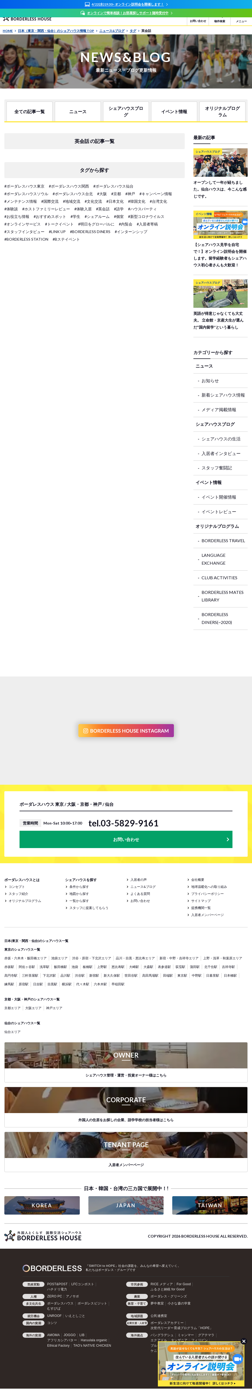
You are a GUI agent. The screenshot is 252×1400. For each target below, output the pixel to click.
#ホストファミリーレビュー (46, 209)
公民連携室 (159, 1316)
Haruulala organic (94, 1340)
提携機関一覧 (201, 908)
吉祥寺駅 (228, 967)
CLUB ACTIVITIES (219, 577)
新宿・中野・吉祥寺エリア (179, 958)
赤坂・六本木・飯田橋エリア (25, 958)
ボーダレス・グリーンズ (169, 1296)
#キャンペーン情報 (155, 193)
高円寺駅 (10, 975)
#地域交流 (71, 201)
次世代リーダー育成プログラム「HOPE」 (182, 1328)
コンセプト (17, 887)
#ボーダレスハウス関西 (69, 186)
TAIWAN (209, 1205)
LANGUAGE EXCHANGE (213, 558)
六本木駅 (100, 984)
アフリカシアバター (62, 1340)
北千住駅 (210, 967)
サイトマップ (201, 901)
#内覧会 (125, 224)
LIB (82, 1335)
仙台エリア (12, 1032)
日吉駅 (38, 984)
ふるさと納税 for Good (167, 1289)
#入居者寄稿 (147, 224)
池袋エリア (59, 958)
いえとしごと (75, 1316)
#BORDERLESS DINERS (90, 231)
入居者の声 (138, 880)
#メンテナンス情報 (20, 201)
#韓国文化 (136, 201)
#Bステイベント (66, 239)
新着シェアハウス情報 (223, 394)
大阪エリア (33, 1008)
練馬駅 (9, 984)
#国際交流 (50, 201)
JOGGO (69, 1335)
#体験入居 (83, 209)
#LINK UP (57, 231)
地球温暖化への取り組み (209, 887)
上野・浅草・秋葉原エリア (222, 958)
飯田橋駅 (60, 967)
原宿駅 (23, 984)
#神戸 (130, 193)
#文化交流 (93, 201)
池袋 (75, 967)
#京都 (116, 193)
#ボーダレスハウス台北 (73, 193)
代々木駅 (82, 984)
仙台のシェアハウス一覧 (22, 1023)
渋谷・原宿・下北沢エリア (91, 958)
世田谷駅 (131, 975)
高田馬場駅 (150, 975)
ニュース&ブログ (113, 31)
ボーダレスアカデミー (167, 1323)
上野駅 (102, 967)
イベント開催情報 (219, 496)
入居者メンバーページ (207, 915)
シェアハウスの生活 (221, 438)
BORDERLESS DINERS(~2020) (217, 618)
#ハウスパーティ (142, 209)
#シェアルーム (97, 216)
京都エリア (12, 1008)
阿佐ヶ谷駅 (27, 967)
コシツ (52, 1323)
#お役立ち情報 (16, 216)
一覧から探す (79, 901)
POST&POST (57, 1284)
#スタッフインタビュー (24, 231)
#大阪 (102, 193)
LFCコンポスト (82, 1284)
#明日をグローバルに (96, 224)
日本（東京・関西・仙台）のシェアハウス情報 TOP (58, 31)
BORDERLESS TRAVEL (223, 540)
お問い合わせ (126, 839)
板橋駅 (87, 967)
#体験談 (11, 209)
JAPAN (126, 1205)
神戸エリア (54, 1008)
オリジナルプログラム (222, 111)
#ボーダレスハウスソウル (26, 193)
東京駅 (182, 975)
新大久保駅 (112, 975)
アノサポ (72, 1296)
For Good (184, 1284)
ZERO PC (54, 1296)
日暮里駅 (212, 975)
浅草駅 (44, 967)
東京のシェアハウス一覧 (22, 949)
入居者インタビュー (221, 453)
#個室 (119, 216)
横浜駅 (67, 984)
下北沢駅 (49, 975)
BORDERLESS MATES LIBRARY (223, 596)
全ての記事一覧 (29, 111)
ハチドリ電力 (57, 1289)
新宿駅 (94, 975)
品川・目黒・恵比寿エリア (135, 958)
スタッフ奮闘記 (217, 467)
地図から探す (79, 894)
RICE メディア (162, 1284)
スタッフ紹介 (18, 894)
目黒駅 (52, 984)
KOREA (42, 1205)
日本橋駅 (230, 975)
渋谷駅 (80, 975)
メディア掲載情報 (219, 409)
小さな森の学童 (179, 1303)
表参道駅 (164, 967)
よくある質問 (140, 894)
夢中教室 (157, 1303)
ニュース (78, 111)
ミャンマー (186, 1335)
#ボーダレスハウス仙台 (113, 186)
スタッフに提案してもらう (89, 908)
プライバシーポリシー (207, 894)
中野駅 (197, 975)
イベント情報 (174, 111)
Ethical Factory (58, 1345)
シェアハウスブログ (126, 111)
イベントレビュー (219, 511)
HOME (9, 31)
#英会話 (103, 209)
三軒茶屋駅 (30, 975)
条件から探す (79, 887)
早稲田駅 (118, 984)
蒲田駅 (195, 967)
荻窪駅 (180, 967)
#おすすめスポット (50, 216)
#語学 (119, 209)
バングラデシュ (162, 1335)
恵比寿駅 (118, 967)
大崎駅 (134, 967)
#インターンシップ (131, 231)
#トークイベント (59, 224)
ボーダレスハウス (60, 1303)
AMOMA (53, 1335)
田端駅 (168, 975)
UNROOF (54, 1316)
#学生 (75, 216)
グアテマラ (206, 1335)
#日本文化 (115, 201)
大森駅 (148, 967)
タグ (135, 31)
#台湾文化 (158, 201)
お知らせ (210, 380)
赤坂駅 (9, 967)
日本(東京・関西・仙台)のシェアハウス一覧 (36, 941)
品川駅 (65, 975)
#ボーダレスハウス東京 (24, 186)
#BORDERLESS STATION (26, 239)
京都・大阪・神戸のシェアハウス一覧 (32, 999)
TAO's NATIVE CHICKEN (92, 1345)
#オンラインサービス (22, 224)
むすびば (53, 1308)
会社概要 (197, 880)
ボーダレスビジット (92, 1303)
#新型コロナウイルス (146, 216)
